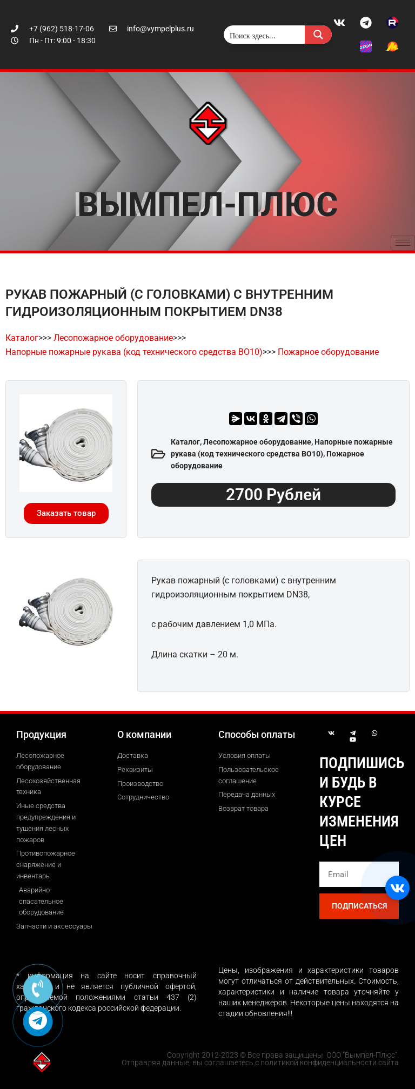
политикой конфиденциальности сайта (329, 1062)
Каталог (21, 338)
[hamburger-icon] (403, 243)
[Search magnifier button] (318, 34)
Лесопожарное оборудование (113, 338)
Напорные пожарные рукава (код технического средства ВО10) (134, 352)
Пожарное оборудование (328, 352)
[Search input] (265, 34)
